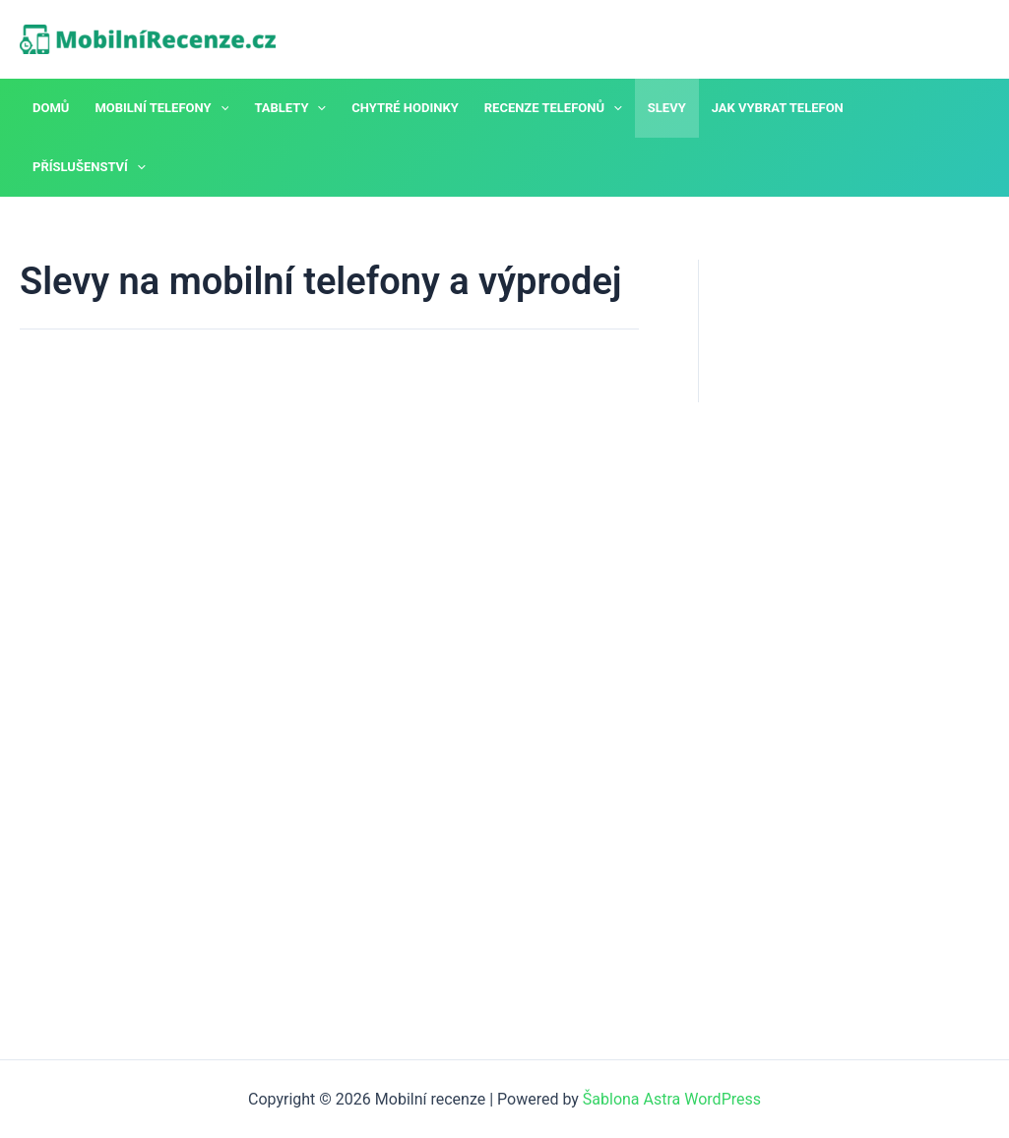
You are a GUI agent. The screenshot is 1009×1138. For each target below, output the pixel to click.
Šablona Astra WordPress (672, 1099)
